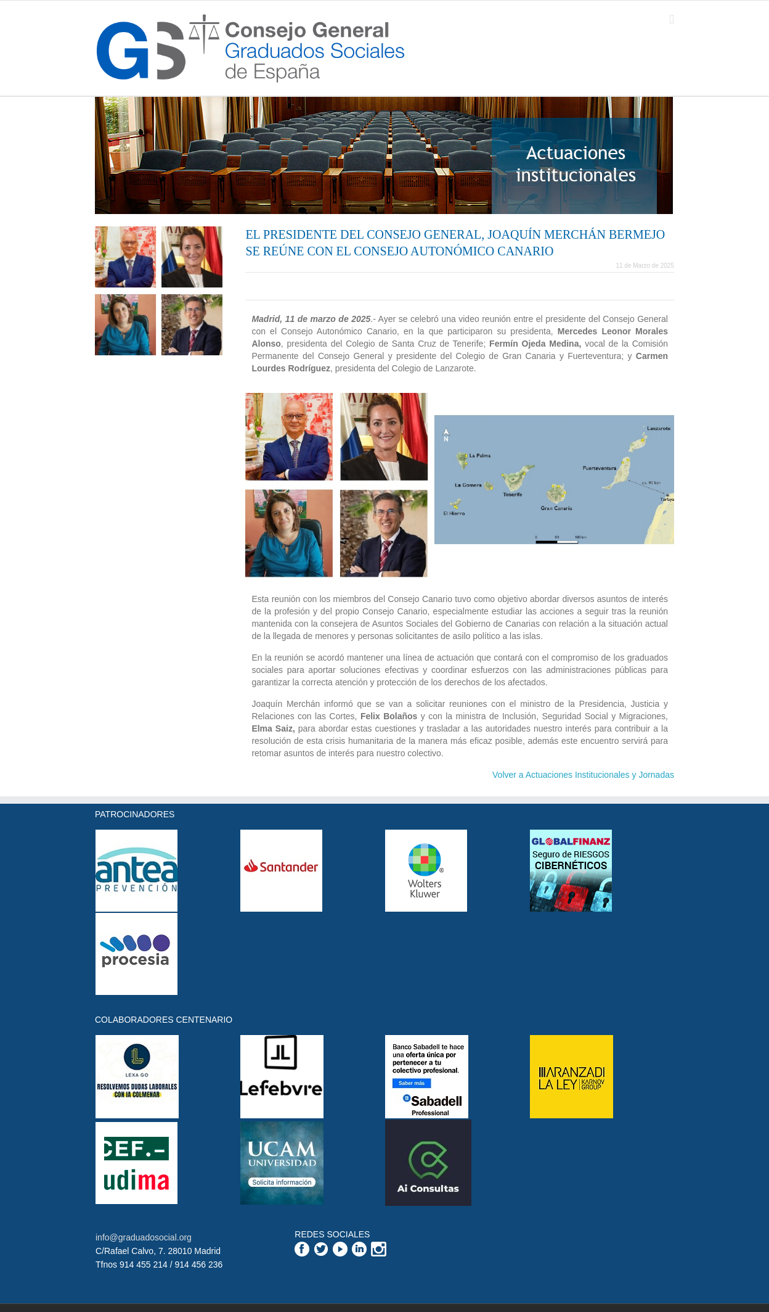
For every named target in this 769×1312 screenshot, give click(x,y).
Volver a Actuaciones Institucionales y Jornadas (583, 775)
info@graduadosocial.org (144, 1237)
